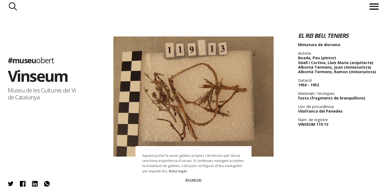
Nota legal (178, 171)
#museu (31, 60)
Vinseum (38, 75)
